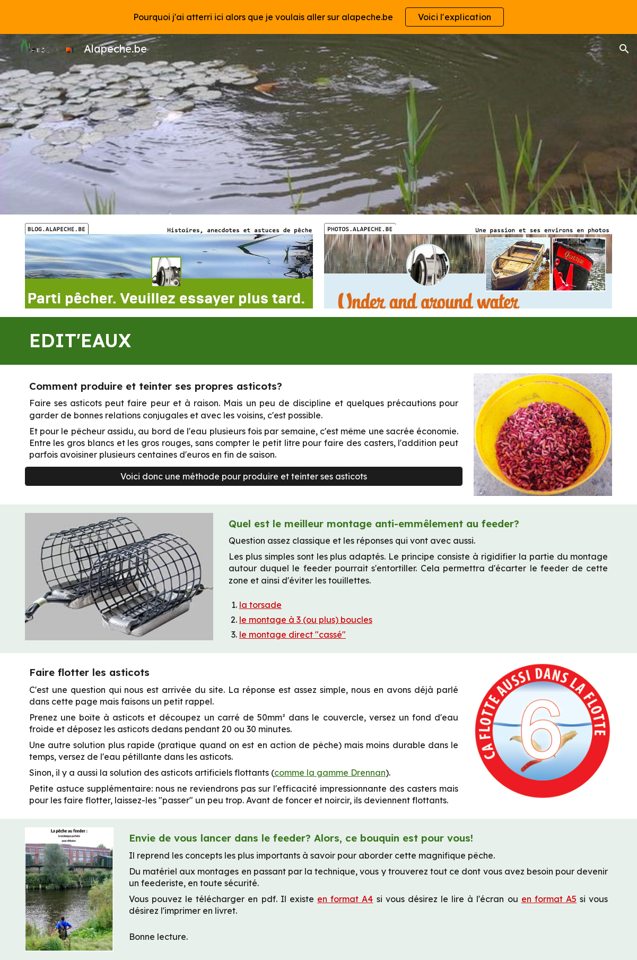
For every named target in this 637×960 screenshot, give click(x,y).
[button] (624, 49)
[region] (318, 17)
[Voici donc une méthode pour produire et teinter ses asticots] (244, 476)
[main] (319, 340)
